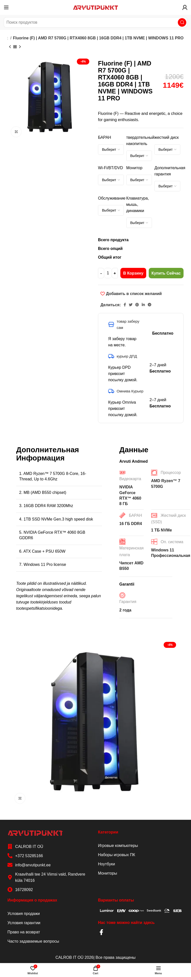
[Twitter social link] (130, 304)
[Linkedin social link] (143, 304)
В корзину (133, 273)
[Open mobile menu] (6, 7)
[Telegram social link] (149, 304)
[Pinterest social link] (137, 304)
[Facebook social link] (124, 304)
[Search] (95, 22)
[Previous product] (9, 47)
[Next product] (19, 47)
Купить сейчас (166, 273)
